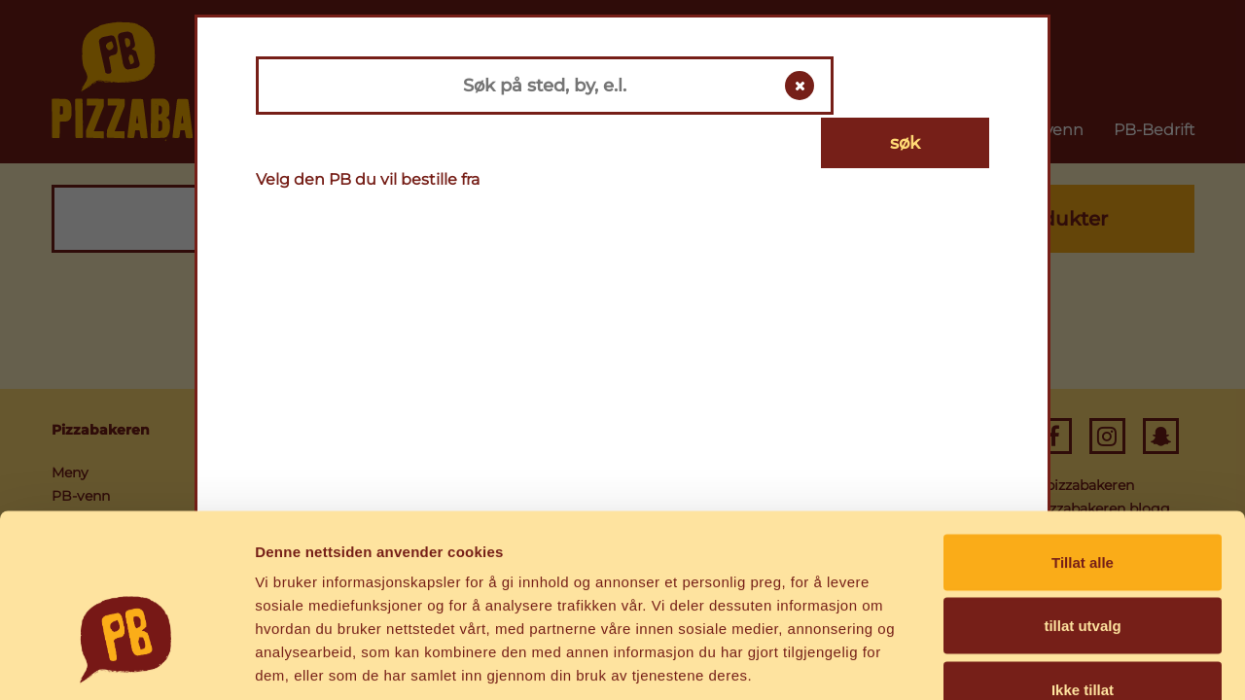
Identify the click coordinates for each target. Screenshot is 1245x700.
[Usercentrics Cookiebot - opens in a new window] (126, 662)
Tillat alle (1082, 445)
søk (917, 85)
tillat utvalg (1082, 509)
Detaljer (1036, 661)
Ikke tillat (1082, 572)
